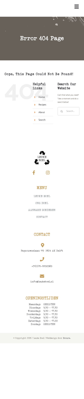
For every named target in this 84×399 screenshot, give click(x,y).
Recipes (42, 105)
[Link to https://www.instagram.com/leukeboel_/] (48, 172)
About (42, 112)
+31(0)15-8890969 (42, 266)
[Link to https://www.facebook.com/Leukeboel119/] (34, 172)
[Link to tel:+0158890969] (42, 260)
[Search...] (68, 111)
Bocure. (67, 338)
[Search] (62, 111)
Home (42, 97)
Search (42, 120)
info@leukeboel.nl (42, 282)
